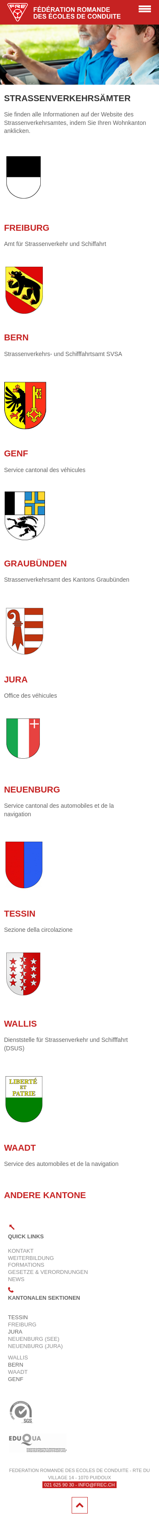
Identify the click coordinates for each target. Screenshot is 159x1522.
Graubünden (35, 563)
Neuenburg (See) (33, 1339)
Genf (16, 453)
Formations (26, 1265)
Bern (16, 337)
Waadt (20, 1147)
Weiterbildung (31, 1258)
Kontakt (20, 1251)
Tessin (19, 913)
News (16, 1279)
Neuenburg (32, 789)
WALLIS (20, 1023)
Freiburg (26, 227)
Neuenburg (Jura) (35, 1346)
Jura (16, 679)
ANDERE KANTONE (45, 1195)
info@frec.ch (96, 1484)
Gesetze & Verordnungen (48, 1272)
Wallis (18, 1357)
